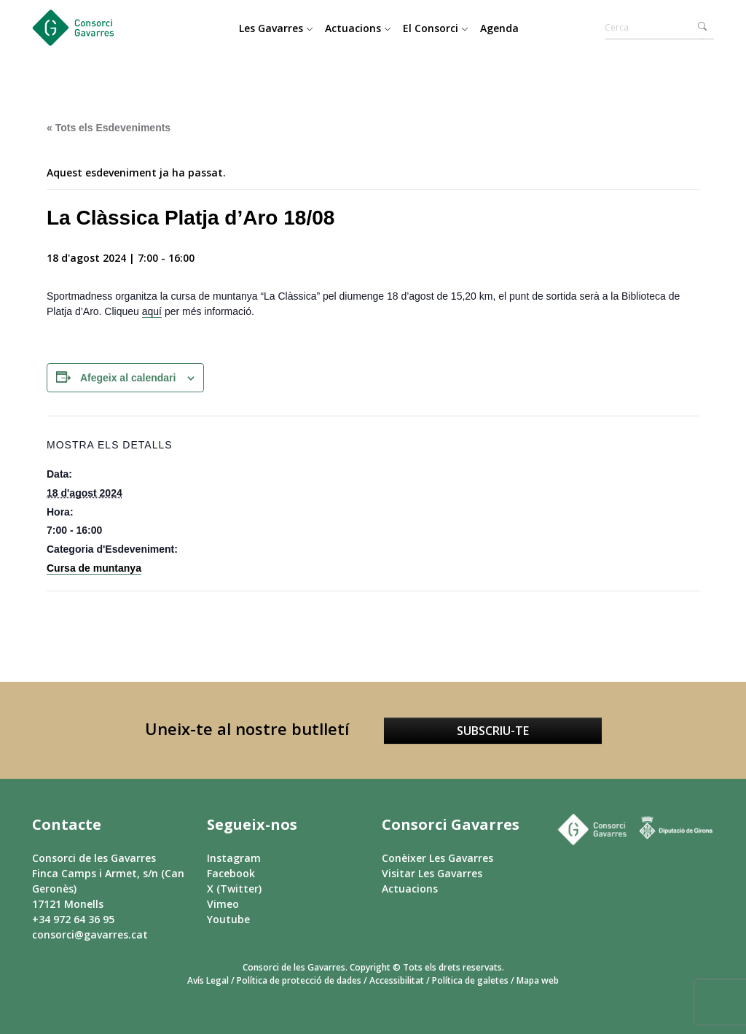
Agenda (499, 28)
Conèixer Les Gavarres (437, 858)
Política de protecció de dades (299, 980)
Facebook (231, 873)
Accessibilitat (396, 980)
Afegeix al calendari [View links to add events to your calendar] (128, 378)
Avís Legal (208, 980)
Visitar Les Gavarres (432, 873)
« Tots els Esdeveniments (108, 127)
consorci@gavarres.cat (90, 934)
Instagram (234, 858)
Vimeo (223, 904)
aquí (152, 311)
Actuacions (358, 28)
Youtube (228, 919)
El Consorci (435, 28)
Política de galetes (470, 980)
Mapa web (538, 980)
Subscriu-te (493, 731)
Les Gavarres (276, 28)
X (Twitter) (234, 888)
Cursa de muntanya (94, 568)
